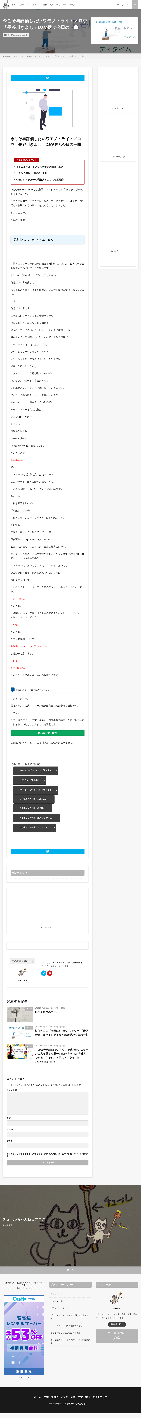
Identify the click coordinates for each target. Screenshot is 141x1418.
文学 (22, 4)
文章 (52, 4)
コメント (12, 1090)
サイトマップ (69, 4)
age (14, 35)
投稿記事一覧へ (116, 1324)
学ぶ (58, 4)
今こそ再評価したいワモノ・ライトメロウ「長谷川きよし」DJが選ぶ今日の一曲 (53, 56)
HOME (7, 56)
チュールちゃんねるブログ (79, 1403)
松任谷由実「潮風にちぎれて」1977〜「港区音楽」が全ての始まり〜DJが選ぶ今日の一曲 (61, 1032)
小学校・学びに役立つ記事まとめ (65, 1332)
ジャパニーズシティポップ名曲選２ (35, 790)
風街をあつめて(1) (46, 1012)
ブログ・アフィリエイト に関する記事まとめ (70, 1317)
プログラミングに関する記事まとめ (66, 1325)
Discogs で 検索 (47, 732)
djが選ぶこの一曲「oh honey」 (34, 799)
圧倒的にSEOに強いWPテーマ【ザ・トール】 (23, 1283)
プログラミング (34, 4)
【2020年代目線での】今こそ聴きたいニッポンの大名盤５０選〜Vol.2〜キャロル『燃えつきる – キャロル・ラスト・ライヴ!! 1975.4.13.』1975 (61, 1055)
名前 (9, 1118)
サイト (10, 1141)
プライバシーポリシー (60, 1308)
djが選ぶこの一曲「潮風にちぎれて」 (36, 817)
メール (10, 1129)
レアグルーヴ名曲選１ (30, 780)
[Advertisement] (118, 209)
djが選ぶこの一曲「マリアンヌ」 (34, 827)
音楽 (45, 4)
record (24, 35)
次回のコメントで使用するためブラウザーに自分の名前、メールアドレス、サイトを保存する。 (47, 1155)
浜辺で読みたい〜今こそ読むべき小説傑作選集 (70, 1341)
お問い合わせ (56, 1294)
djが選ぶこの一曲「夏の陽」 (32, 807)
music (18, 35)
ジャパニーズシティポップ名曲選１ (35, 770)
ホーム (14, 4)
